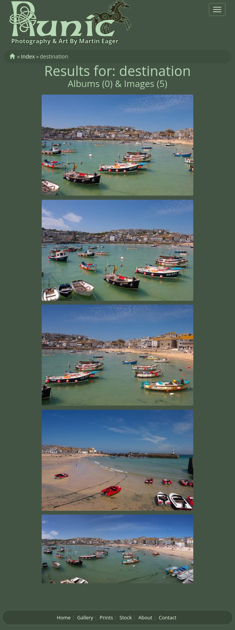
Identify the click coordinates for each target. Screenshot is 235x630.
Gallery (85, 617)
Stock (125, 617)
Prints (106, 617)
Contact (168, 617)
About (145, 617)
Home (64, 617)
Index (28, 56)
